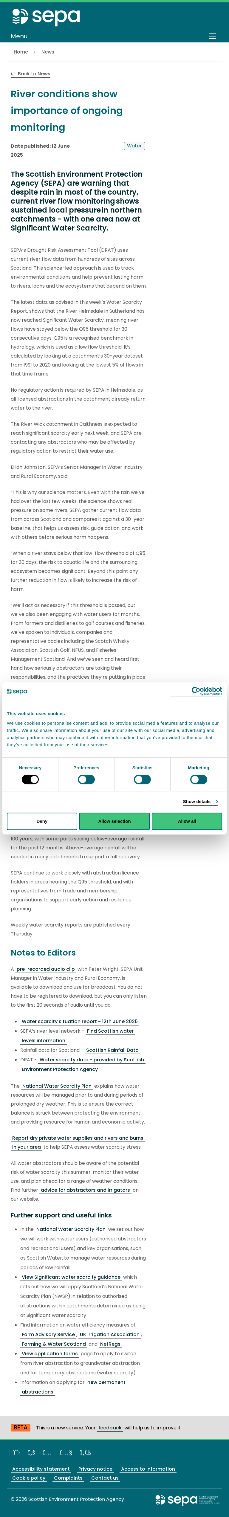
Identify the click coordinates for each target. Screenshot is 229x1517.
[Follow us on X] (17, 1452)
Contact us (105, 1478)
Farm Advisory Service (48, 1334)
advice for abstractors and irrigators (85, 1190)
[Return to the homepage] (46, 17)
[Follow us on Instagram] (47, 1452)
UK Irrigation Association (110, 1334)
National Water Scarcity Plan (57, 1086)
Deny (41, 821)
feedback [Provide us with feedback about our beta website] (110, 1427)
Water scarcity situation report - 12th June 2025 (80, 1021)
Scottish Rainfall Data (112, 1050)
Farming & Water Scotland (54, 1344)
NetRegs (110, 1344)
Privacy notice (95, 1469)
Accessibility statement (41, 1469)
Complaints (68, 1478)
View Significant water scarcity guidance (71, 1277)
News (47, 51)
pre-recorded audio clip (46, 969)
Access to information (148, 1469)
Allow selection (114, 821)
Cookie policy (28, 1478)
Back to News (30, 73)
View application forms (50, 1353)
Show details (197, 801)
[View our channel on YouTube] (66, 1452)
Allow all (187, 821)
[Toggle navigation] (213, 36)
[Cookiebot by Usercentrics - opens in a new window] (196, 691)
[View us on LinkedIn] (85, 1452)
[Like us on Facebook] (32, 1452)
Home (21, 51)
